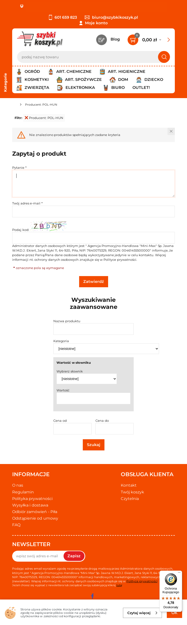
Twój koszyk (132, 492)
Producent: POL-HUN (44, 118)
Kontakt (129, 485)
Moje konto (96, 23)
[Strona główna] (14, 105)
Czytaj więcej (142, 613)
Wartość (62, 390)
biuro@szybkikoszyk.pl (111, 17)
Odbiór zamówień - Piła (34, 511)
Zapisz (74, 556)
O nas (17, 485)
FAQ (16, 525)
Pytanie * (19, 167)
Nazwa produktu (66, 321)
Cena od (60, 420)
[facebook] (92, 596)
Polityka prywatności (32, 498)
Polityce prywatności (119, 260)
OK (174, 612)
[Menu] (179, 573)
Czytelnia (130, 498)
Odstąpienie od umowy (35, 518)
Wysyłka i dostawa (30, 505)
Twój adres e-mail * (27, 203)
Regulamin (23, 492)
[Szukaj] (164, 57)
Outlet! (141, 87)
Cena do (102, 420)
